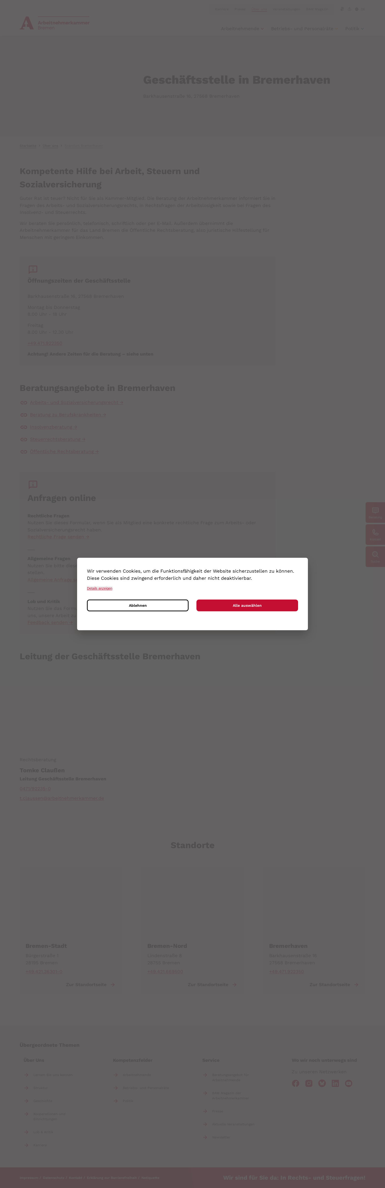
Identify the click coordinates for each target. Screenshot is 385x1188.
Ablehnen (138, 606)
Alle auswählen (247, 606)
